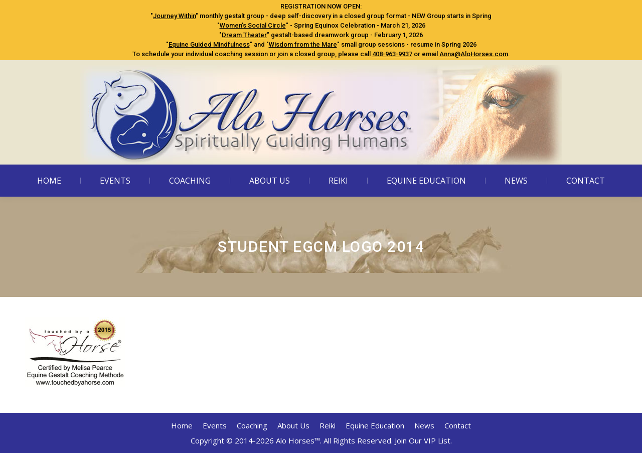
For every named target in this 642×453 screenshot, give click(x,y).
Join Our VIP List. (423, 440)
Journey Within (174, 16)
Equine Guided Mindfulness (209, 44)
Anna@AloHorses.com (473, 54)
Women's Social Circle (253, 25)
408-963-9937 (392, 54)
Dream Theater (244, 35)
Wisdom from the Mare (303, 44)
